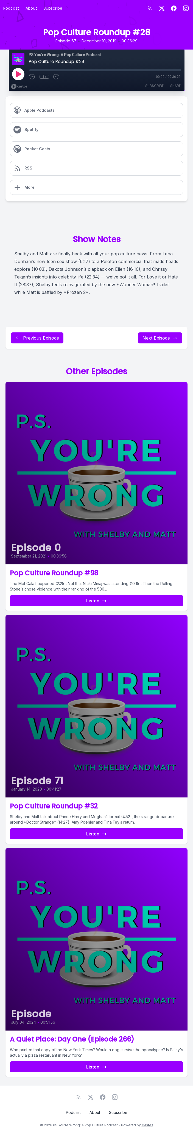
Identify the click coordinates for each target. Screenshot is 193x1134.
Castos (147, 1125)
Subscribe (53, 8)
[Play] (18, 74)
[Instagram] (186, 8)
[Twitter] (162, 8)
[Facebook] (174, 8)
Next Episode (160, 338)
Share (175, 85)
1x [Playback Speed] (44, 77)
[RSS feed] (150, 8)
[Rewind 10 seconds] (32, 77)
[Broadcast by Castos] (19, 86)
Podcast (11, 8)
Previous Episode (37, 338)
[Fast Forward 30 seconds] (56, 77)
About (31, 8)
